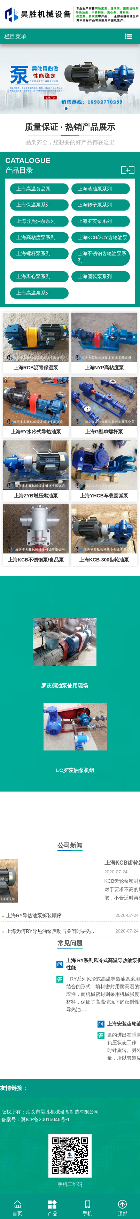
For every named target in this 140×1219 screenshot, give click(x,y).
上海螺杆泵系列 (33, 253)
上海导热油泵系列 (35, 221)
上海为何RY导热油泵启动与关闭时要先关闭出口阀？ (52, 931)
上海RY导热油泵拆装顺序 (34, 915)
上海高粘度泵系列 (35, 237)
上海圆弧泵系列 (95, 276)
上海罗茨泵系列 (95, 221)
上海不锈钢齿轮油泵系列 (102, 257)
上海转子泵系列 (95, 204)
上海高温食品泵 (33, 188)
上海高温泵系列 (33, 293)
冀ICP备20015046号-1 (45, 1119)
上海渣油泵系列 (95, 188)
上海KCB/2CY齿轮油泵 (103, 237)
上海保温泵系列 (33, 204)
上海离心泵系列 (33, 276)
